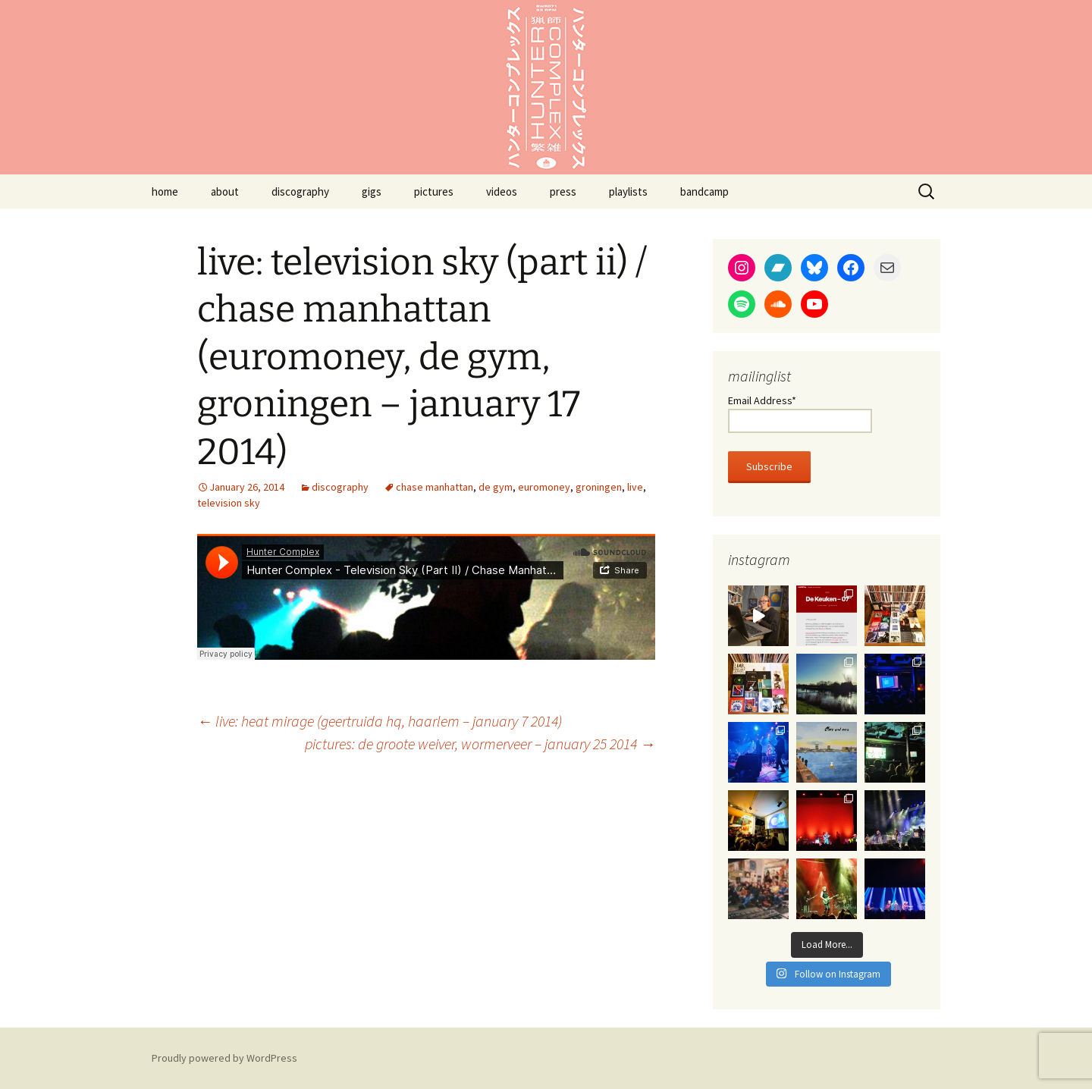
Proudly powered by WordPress (224, 1058)
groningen (599, 487)
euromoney (544, 487)
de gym (496, 487)
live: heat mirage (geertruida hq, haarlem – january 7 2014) (379, 720)
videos (501, 191)
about (225, 191)
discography (300, 191)
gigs (371, 191)
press (563, 191)
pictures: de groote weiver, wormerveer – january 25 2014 (480, 743)
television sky (228, 503)
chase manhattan (434, 487)
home (165, 191)
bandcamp (704, 191)
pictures (433, 191)
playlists (628, 191)
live (635, 487)
